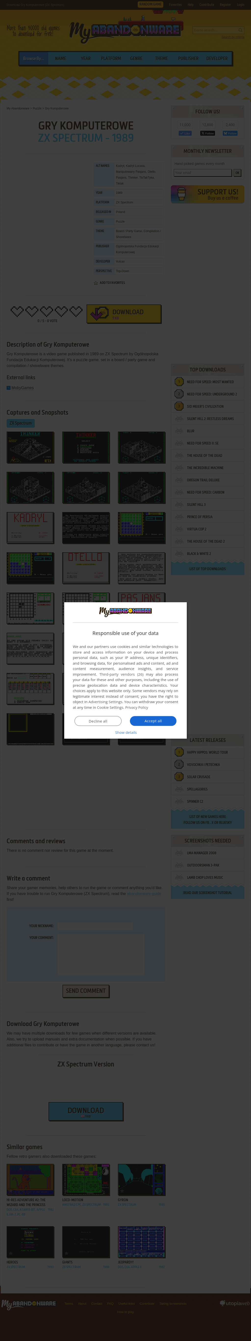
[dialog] (125, 670)
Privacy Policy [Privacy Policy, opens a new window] (136, 707)
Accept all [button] (153, 720)
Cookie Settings (110, 707)
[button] (125, 732)
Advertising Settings (105, 701)
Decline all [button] (98, 721)
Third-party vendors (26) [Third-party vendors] (121, 674)
